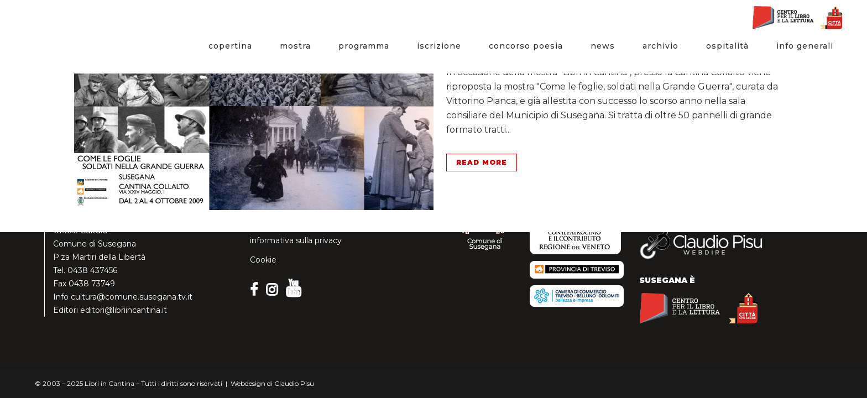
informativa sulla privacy (296, 240)
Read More (481, 162)
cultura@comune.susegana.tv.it (131, 297)
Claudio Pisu (294, 383)
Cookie (263, 260)
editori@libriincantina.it (123, 310)
